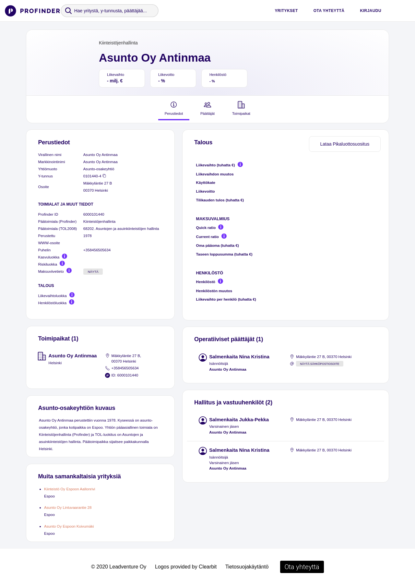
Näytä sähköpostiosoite (319, 363)
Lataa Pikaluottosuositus (344, 144)
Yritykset (286, 10)
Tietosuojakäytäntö (247, 566)
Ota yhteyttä (329, 10)
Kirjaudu (370, 10)
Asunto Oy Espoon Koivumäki (69, 526)
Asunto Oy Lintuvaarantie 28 (68, 507)
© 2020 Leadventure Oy (118, 566)
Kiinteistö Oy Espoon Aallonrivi (69, 489)
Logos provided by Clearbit (186, 566)
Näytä (93, 271)
